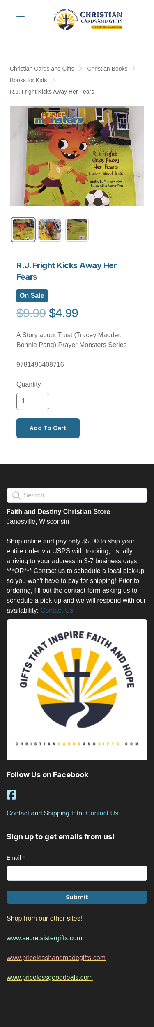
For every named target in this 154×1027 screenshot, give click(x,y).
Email (14, 857)
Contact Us (57, 610)
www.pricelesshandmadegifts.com (56, 957)
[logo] (87, 19)
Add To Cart (48, 428)
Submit (77, 897)
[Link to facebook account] (11, 794)
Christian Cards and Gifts (42, 68)
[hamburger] (20, 19)
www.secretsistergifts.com (44, 938)
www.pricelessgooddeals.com (50, 977)
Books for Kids (28, 80)
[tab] (23, 229)
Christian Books (107, 68)
